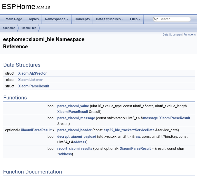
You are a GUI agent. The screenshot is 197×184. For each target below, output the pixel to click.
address (79, 142)
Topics (33, 19)
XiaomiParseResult (33, 86)
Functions (190, 34)
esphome (9, 27)
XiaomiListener (30, 80)
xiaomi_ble (29, 27)
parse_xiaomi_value (73, 106)
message (150, 118)
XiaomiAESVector (32, 73)
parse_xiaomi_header (74, 130)
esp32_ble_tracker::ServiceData (128, 130)
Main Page (14, 19)
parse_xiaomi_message (76, 118)
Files (135, 19)
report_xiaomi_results (74, 148)
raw (137, 136)
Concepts (82, 19)
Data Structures (110, 19)
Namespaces (56, 19)
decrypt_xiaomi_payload (76, 136)
